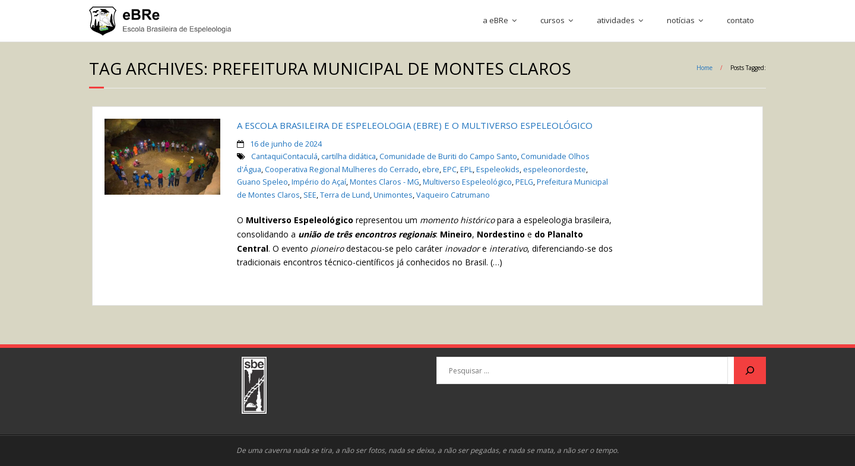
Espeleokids (498, 169)
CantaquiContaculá (284, 156)
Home (704, 68)
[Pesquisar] (750, 370)
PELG (524, 182)
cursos (552, 20)
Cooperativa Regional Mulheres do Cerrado (342, 169)
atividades (616, 20)
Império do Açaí (319, 182)
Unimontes (393, 195)
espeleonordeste (554, 169)
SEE (309, 195)
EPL (466, 169)
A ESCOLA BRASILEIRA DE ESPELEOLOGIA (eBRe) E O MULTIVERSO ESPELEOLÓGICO (415, 125)
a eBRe (495, 20)
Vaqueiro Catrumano (453, 195)
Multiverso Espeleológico (467, 182)
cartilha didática (348, 156)
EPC (450, 169)
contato (740, 20)
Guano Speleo (262, 182)
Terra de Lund (345, 195)
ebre (430, 169)
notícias (681, 20)
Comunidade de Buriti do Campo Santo (448, 156)
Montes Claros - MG (384, 182)
